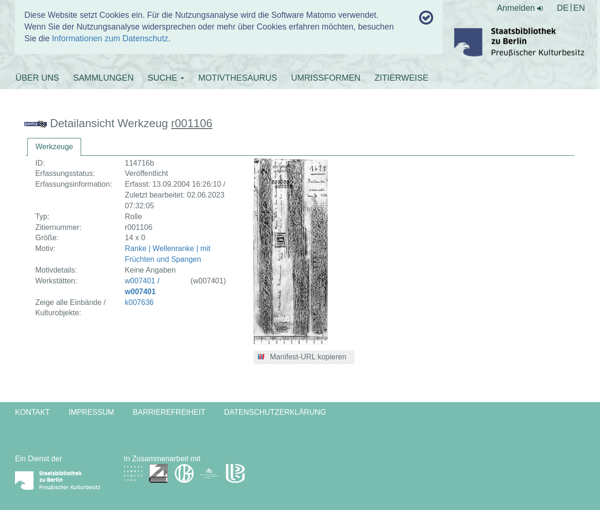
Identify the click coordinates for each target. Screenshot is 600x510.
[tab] (54, 147)
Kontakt (32, 412)
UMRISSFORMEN (325, 78)
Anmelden (520, 8)
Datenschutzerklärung (275, 412)
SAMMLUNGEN (103, 78)
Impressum (91, 412)
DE (563, 8)
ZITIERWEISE (401, 78)
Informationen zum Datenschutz (110, 38)
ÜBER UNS (37, 78)
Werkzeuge (54, 147)
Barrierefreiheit (169, 412)
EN (579, 8)
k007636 (139, 302)
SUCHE (166, 78)
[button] (304, 357)
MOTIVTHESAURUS (237, 78)
